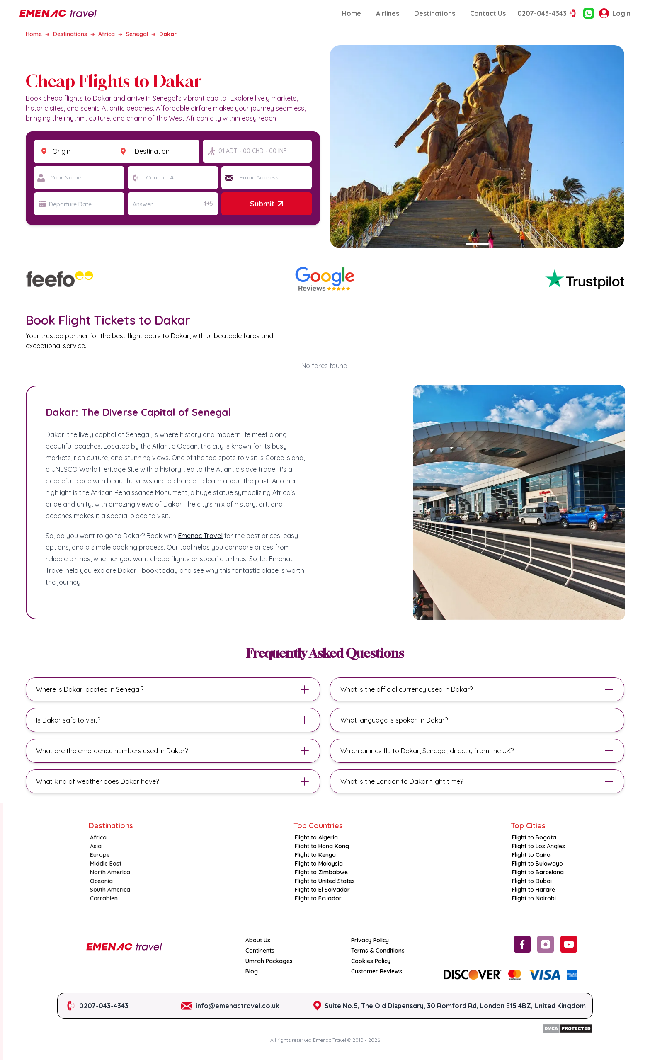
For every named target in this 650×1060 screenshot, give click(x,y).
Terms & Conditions (378, 950)
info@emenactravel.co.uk (237, 1006)
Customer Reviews (376, 971)
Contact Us (488, 13)
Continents (259, 950)
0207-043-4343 (547, 13)
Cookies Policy (370, 961)
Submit (266, 204)
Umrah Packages (269, 961)
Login (615, 13)
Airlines (387, 13)
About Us (257, 940)
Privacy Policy (370, 940)
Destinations (434, 13)
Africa (106, 34)
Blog (251, 971)
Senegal (137, 34)
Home (351, 13)
